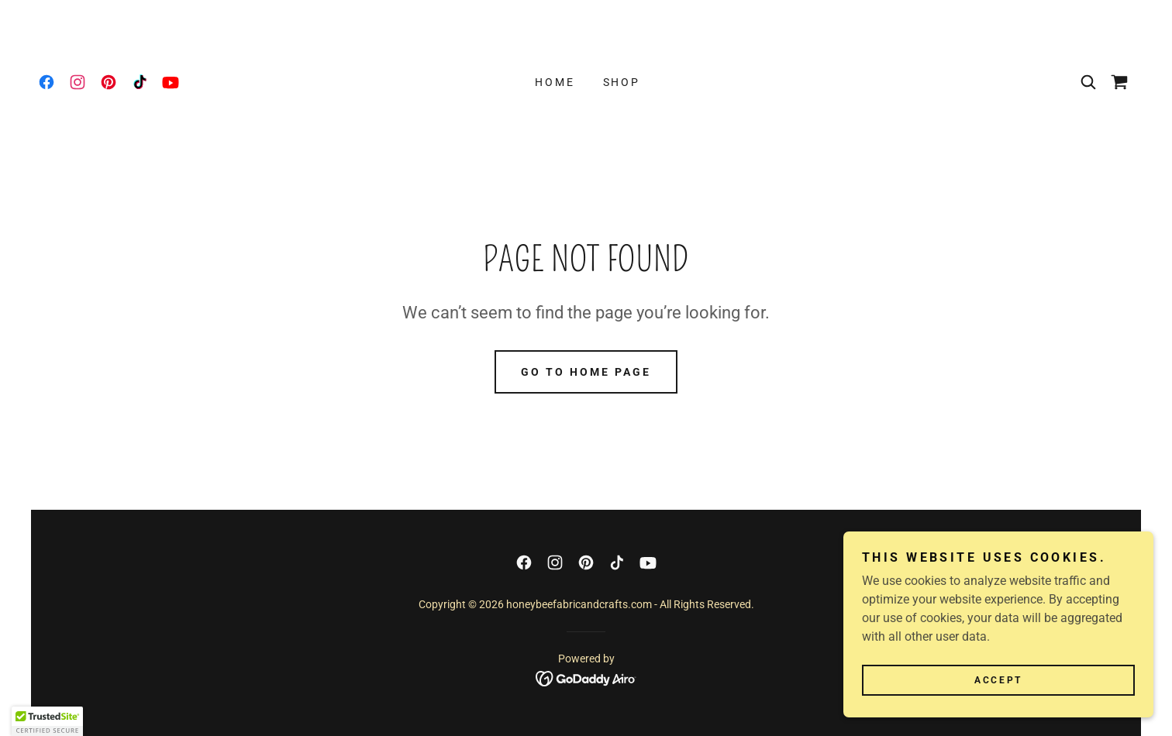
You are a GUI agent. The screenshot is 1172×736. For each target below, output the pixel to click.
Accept (998, 712)
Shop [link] (622, 82)
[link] (46, 82)
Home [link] (555, 82)
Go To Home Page (586, 372)
